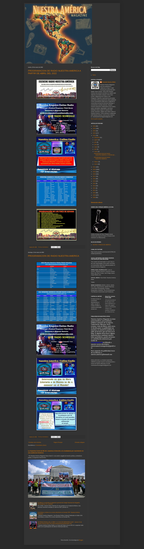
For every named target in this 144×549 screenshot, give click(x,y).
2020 (94, 169)
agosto (96, 140)
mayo (96, 147)
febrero (96, 161)
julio (95, 142)
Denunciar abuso (96, 202)
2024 (94, 131)
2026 (94, 126)
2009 (94, 195)
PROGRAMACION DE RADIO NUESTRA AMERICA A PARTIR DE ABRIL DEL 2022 (54, 72)
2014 (94, 183)
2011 (94, 190)
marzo (96, 151)
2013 (94, 185)
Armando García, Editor (109, 82)
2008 (94, 197)
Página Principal (58, 442)
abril (95, 149)
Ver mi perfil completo (96, 119)
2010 (94, 192)
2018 (94, 174)
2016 (94, 178)
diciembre (97, 137)
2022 (94, 135)
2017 (94, 176)
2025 (94, 128)
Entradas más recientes (34, 442)
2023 (94, 133)
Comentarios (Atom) (41, 445)
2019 (94, 171)
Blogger (81, 540)
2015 (94, 181)
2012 (94, 188)
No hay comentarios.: (43, 247)
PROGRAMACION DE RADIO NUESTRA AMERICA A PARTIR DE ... (105, 154)
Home (94, 75)
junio (95, 144)
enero (96, 164)
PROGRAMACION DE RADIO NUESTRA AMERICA (53, 256)
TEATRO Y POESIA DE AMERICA (101, 244)
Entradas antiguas (79, 442)
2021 (94, 167)
